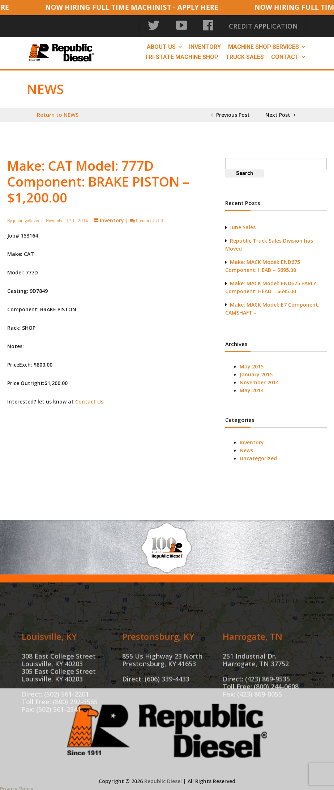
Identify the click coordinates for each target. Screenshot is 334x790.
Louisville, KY (49, 665)
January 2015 (256, 371)
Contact (285, 54)
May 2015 (252, 363)
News (246, 447)
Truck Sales (245, 54)
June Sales (243, 224)
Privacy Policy (17, 785)
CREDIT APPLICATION (276, 25)
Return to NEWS (57, 111)
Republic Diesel (163, 778)
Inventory (205, 43)
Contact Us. (90, 398)
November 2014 (259, 379)
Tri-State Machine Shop (181, 54)
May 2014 (252, 387)
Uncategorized (258, 455)
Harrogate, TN (252, 665)
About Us (161, 43)
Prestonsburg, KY (158, 665)
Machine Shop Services (263, 43)
